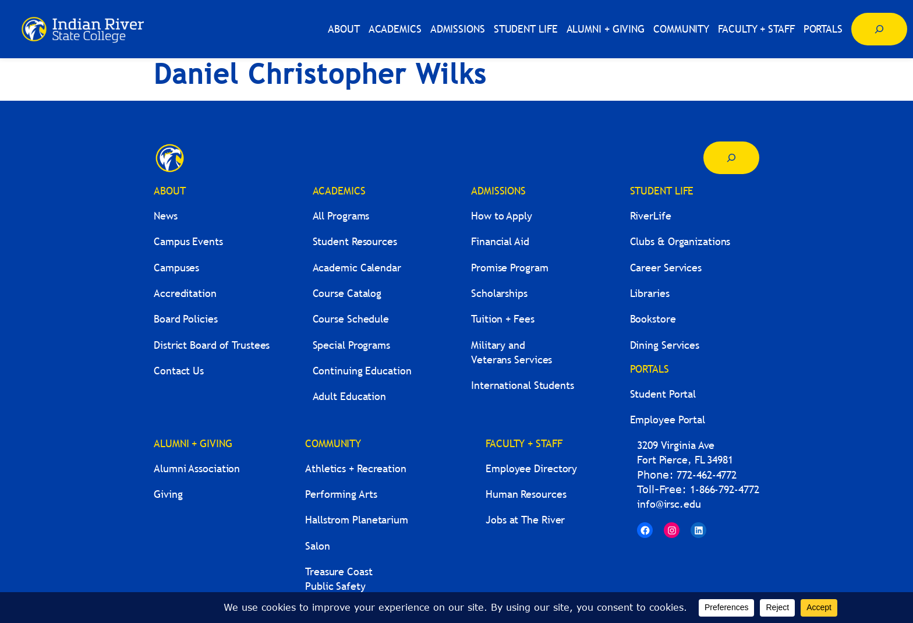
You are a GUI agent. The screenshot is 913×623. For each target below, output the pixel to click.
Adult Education (350, 396)
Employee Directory (531, 468)
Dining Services (665, 345)
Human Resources (526, 494)
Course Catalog (347, 293)
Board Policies (186, 318)
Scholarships (499, 293)
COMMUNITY (333, 443)
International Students (522, 385)
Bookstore (653, 318)
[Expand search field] (879, 29)
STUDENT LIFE (662, 190)
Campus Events (188, 241)
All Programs (341, 215)
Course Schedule (351, 318)
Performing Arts (341, 494)
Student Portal (663, 394)
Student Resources (355, 241)
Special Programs (351, 345)
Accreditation (185, 293)
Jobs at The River (525, 519)
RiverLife (650, 215)
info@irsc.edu (669, 504)
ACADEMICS (339, 190)
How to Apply (501, 215)
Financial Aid (500, 241)
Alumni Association (197, 468)
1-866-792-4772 (724, 489)
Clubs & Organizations (680, 241)
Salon (317, 546)
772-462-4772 (707, 475)
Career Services (666, 267)
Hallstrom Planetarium (356, 519)
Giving (168, 494)
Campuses (176, 267)
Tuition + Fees (503, 318)
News (166, 215)
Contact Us (179, 370)
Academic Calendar (357, 267)
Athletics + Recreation (355, 468)
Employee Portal (668, 419)
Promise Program (509, 267)
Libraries (650, 293)
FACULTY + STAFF (524, 443)
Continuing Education (362, 370)
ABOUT (170, 190)
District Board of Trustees (212, 345)
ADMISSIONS (498, 190)
